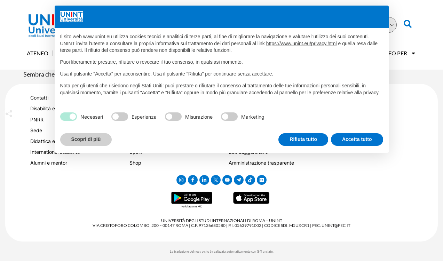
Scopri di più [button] (86, 139)
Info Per (399, 53)
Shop (135, 163)
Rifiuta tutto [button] (303, 139)
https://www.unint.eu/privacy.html (301, 43)
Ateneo (37, 53)
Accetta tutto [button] (357, 139)
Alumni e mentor (48, 163)
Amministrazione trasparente (261, 163)
